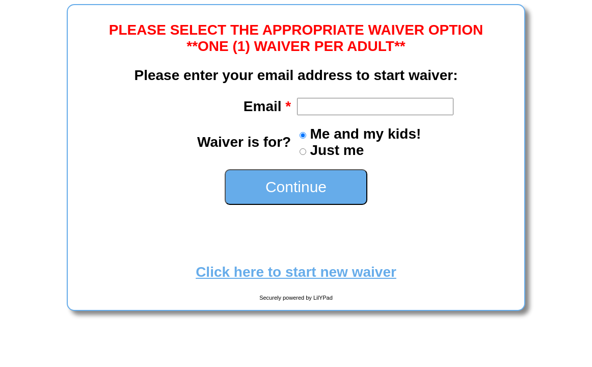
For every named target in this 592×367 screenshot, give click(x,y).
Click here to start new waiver (296, 272)
